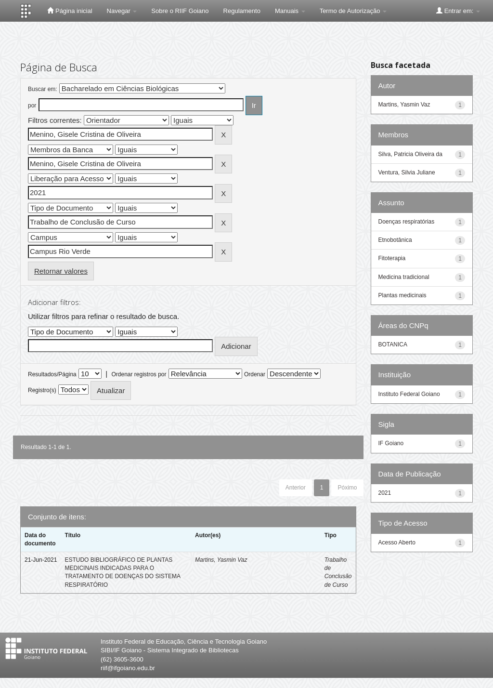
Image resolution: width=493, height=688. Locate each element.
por (32, 105)
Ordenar (254, 374)
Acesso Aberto (396, 542)
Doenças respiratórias (406, 221)
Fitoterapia (392, 258)
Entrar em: (458, 10)
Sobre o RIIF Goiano (179, 10)
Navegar (122, 10)
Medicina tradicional (403, 277)
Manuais (290, 10)
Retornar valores (61, 271)
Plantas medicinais (402, 295)
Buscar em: (42, 89)
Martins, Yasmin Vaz (221, 559)
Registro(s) (42, 390)
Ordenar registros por (138, 374)
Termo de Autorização (353, 10)
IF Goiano (391, 443)
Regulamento (241, 10)
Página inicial (69, 10)
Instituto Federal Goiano (409, 394)
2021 (384, 493)
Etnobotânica (395, 240)
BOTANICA (392, 344)
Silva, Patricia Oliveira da (410, 154)
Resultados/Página (52, 374)
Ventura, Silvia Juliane (406, 172)
